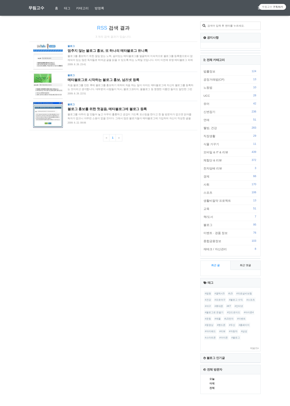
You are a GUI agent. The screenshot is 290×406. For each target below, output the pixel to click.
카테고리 (82, 8)
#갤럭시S (220, 293)
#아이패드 (210, 331)
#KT (229, 306)
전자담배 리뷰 (230, 168)
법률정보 (230, 71)
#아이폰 (223, 337)
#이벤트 (241, 318)
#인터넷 (239, 306)
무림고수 (36, 8)
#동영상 (209, 325)
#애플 (218, 318)
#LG (230, 293)
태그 (67, 8)
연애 (230, 120)
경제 (230, 176)
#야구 (208, 306)
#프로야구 (220, 299)
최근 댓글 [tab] (245, 265)
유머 (230, 103)
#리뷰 (222, 331)
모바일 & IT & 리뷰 (230, 152)
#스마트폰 (210, 337)
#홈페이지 (244, 325)
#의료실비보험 (244, 293)
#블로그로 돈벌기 (214, 312)
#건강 (208, 299)
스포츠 (230, 192)
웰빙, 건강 (230, 128)
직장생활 (230, 136)
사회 (230, 184)
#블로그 (235, 337)
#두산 (232, 325)
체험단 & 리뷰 (230, 160)
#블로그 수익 (236, 299)
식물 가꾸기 (230, 144)
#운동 (208, 318)
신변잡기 (230, 111)
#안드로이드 (233, 312)
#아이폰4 (249, 312)
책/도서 (230, 216)
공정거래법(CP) (230, 79)
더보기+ (254, 348)
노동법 (230, 87)
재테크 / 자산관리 (230, 249)
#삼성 (244, 331)
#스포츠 (251, 299)
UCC (230, 95)
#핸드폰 (221, 325)
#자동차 (233, 331)
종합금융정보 (230, 241)
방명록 (99, 8)
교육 (230, 208)
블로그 (230, 225)
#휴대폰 (219, 306)
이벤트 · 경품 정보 (230, 233)
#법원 (208, 293)
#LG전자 (229, 318)
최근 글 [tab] (215, 265)
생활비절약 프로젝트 (230, 200)
